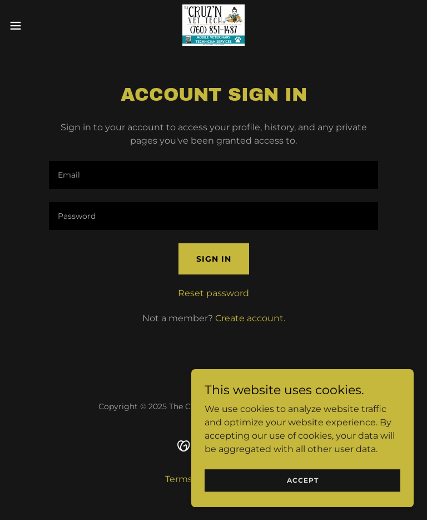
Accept (303, 480)
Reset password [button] (213, 293)
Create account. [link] (250, 318)
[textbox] (213, 175)
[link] (213, 25)
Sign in (213, 259)
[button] (35, 25)
